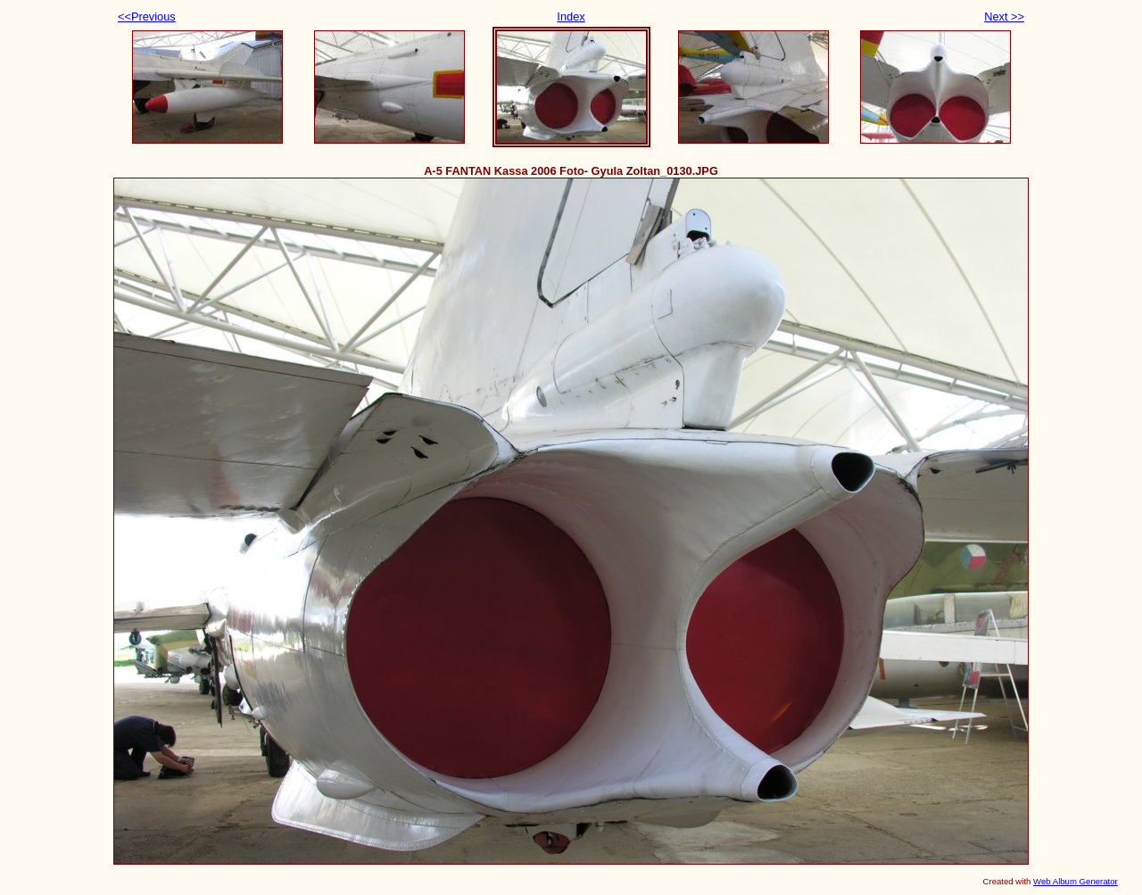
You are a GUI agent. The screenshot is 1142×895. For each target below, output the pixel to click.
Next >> (1004, 16)
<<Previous (147, 16)
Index (570, 16)
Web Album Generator (1075, 881)
